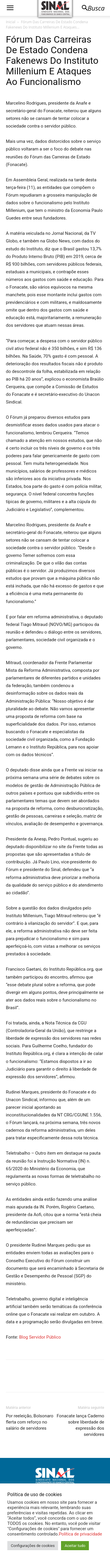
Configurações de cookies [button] (33, 1545)
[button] (10, 8)
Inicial (10, 21)
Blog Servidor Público (40, 1337)
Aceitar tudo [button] (75, 1545)
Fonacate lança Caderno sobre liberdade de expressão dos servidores (80, 1425)
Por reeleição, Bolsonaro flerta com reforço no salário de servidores (29, 1422)
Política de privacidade (80, 1534)
